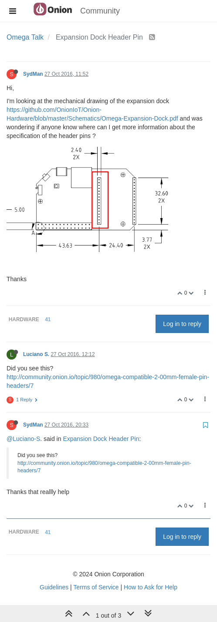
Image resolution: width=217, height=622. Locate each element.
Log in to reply (182, 323)
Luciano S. (36, 354)
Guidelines (54, 587)
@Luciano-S (23, 438)
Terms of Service (96, 587)
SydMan (33, 74)
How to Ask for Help (150, 587)
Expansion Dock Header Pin (101, 438)
